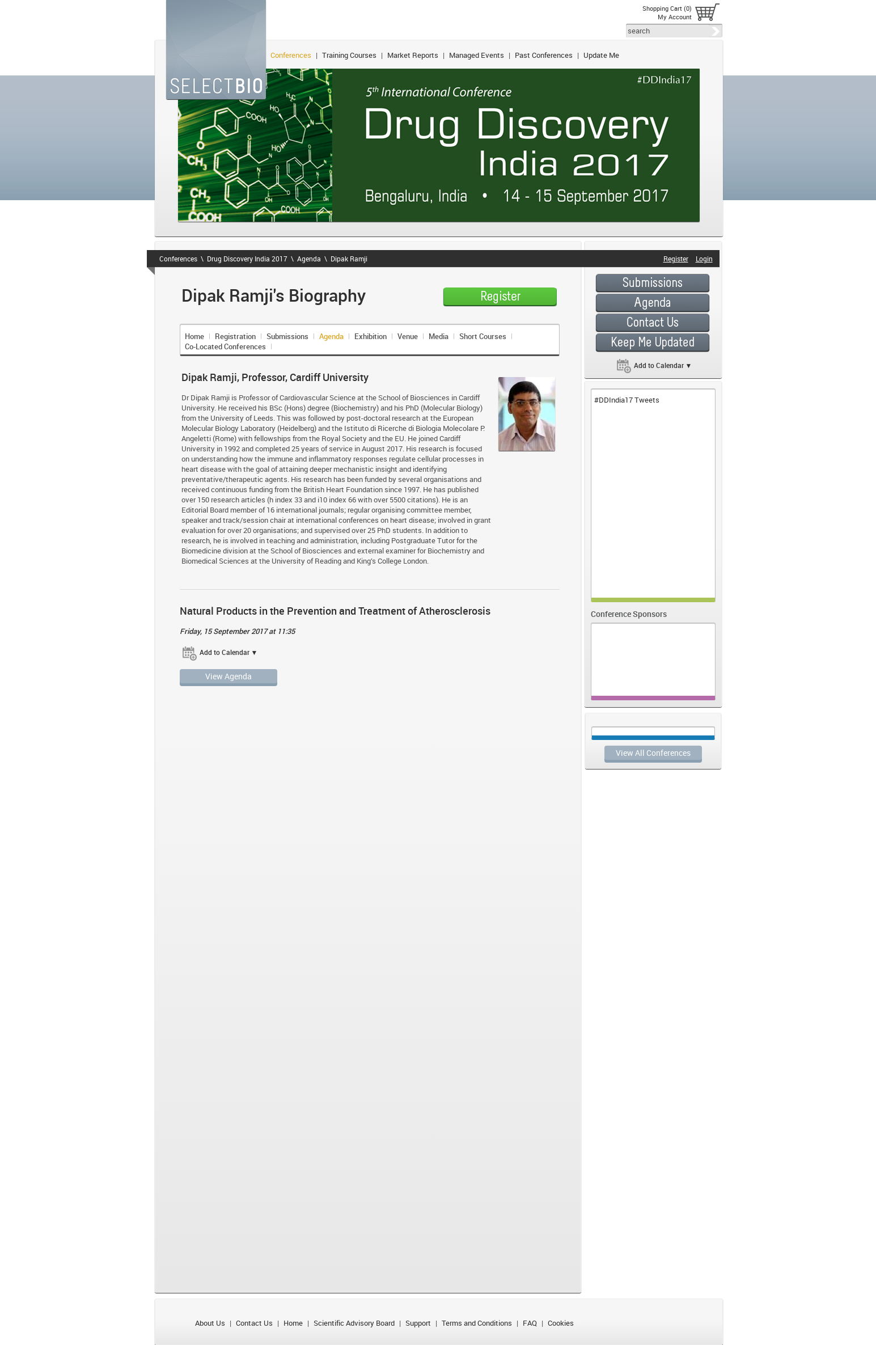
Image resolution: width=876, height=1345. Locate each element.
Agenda (309, 258)
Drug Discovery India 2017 (247, 258)
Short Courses (482, 336)
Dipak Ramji (349, 258)
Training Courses (349, 55)
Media (438, 336)
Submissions (287, 336)
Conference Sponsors (629, 613)
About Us (210, 1323)
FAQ (530, 1323)
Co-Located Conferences (225, 346)
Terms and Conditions (477, 1323)
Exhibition (370, 336)
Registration (235, 336)
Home (194, 336)
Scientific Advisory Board (354, 1323)
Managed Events (476, 55)
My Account (675, 16)
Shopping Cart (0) (667, 8)
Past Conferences (544, 55)
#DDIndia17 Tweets (626, 400)
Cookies (561, 1323)
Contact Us (254, 1323)
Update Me (601, 55)
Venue (407, 336)
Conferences (290, 55)
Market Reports (412, 55)
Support (418, 1323)
